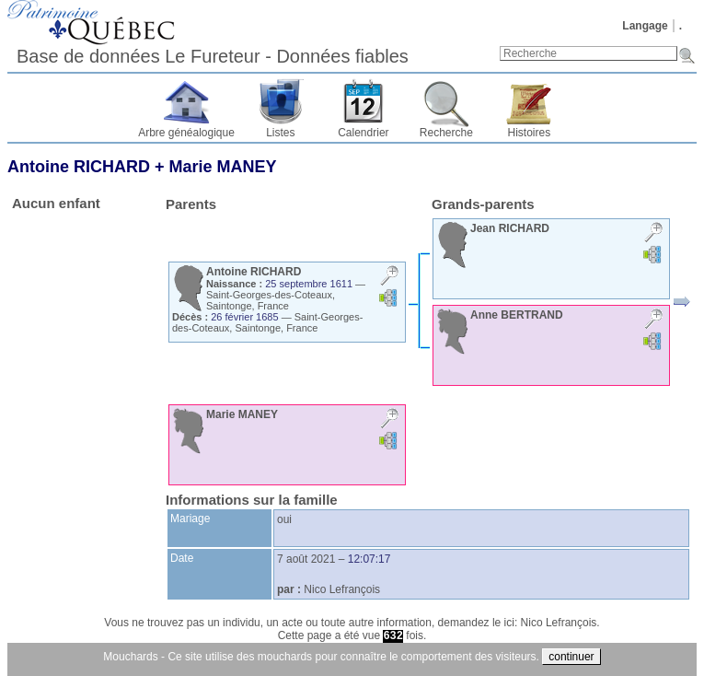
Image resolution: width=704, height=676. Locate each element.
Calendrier (363, 132)
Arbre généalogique (186, 132)
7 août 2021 (306, 559)
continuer (571, 656)
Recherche (446, 132)
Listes (280, 132)
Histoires (529, 132)
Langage (644, 25)
